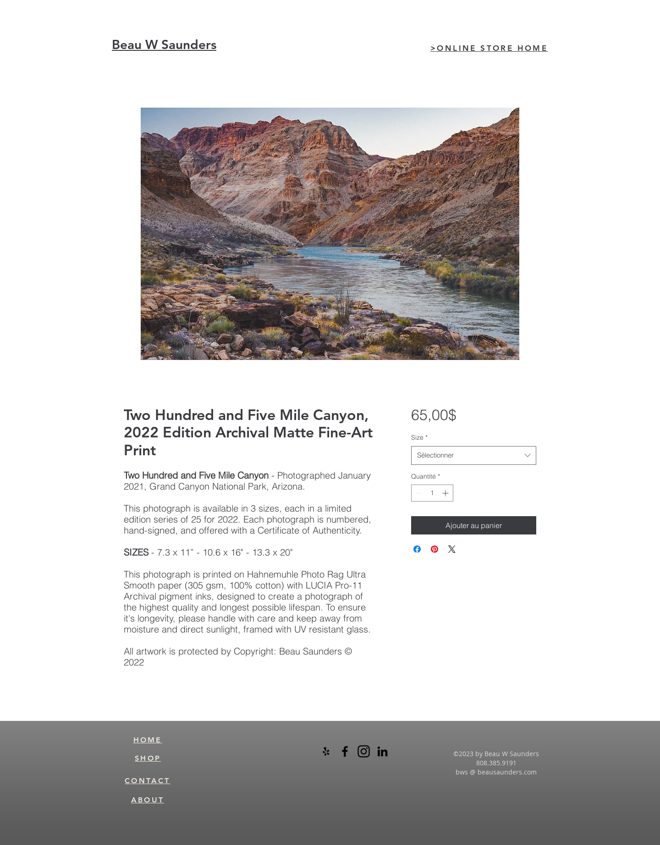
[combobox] (473, 455)
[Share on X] (451, 549)
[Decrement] (418, 493)
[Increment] (446, 493)
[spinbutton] (432, 493)
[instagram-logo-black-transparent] (364, 751)
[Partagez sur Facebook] (417, 549)
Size (419, 437)
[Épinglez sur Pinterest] (434, 549)
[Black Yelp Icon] (326, 751)
